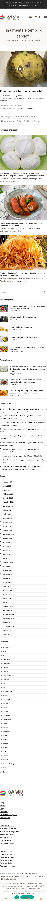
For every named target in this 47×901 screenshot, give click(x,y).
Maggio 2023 (7, 522)
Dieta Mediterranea (7, 121)
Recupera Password (8, 866)
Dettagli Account (7, 857)
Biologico (6, 98)
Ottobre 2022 (7, 538)
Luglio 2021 (7, 586)
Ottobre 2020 (7, 623)
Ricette (41, 98)
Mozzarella (7, 720)
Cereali (5, 671)
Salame (5, 748)
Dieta (33, 117)
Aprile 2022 (7, 554)
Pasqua (28, 98)
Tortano (5, 752)
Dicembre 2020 (8, 614)
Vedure (5, 760)
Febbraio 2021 (8, 606)
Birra (4, 651)
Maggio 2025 (7, 482)
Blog (10, 98)
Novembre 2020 (8, 618)
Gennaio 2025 (8, 498)
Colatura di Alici (8, 675)
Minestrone (7, 716)
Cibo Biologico (6, 117)
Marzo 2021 (7, 602)
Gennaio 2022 (8, 566)
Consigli (23, 98)
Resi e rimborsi (6, 834)
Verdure (37, 121)
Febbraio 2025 (8, 494)
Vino (4, 768)
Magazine (15, 40)
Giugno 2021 (7, 590)
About (2, 805)
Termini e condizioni (8, 828)
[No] (44, 890)
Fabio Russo (7, 691)
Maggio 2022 (7, 550)
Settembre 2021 (8, 582)
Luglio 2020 (7, 635)
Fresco (5, 704)
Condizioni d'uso (7, 825)
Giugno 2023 (7, 518)
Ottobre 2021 (7, 578)
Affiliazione (5, 817)
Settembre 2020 (8, 626)
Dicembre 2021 (8, 570)
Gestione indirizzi (7, 863)
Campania (16, 98)
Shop (2, 802)
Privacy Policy (6, 837)
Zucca (5, 772)
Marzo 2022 (7, 558)
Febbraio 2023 (8, 530)
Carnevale (6, 663)
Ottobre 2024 (7, 510)
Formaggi (6, 700)
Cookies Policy (6, 840)
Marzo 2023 (7, 526)
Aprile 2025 (7, 486)
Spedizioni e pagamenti (10, 831)
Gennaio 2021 (8, 610)
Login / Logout (6, 854)
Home (9, 40)
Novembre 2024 (8, 506)
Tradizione (3, 101)
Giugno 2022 (7, 546)
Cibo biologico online (21, 117)
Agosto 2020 (7, 630)
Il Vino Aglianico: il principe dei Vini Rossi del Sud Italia (22, 456)
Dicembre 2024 (8, 502)
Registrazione (6, 851)
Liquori (5, 712)
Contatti (4, 811)
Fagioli (5, 695)
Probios (5, 740)
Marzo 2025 (7, 490)
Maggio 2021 (7, 594)
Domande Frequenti (8, 814)
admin (20, 96)
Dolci (4, 687)
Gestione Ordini (6, 860)
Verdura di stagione (10, 764)
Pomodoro (35, 98)
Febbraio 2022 (8, 562)
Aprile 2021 (7, 598)
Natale (5, 724)
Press (5, 736)
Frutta (19, 121)
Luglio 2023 (7, 514)
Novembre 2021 (8, 574)
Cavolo (5, 667)
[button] (45, 17)
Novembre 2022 (8, 534)
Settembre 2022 (8, 542)
